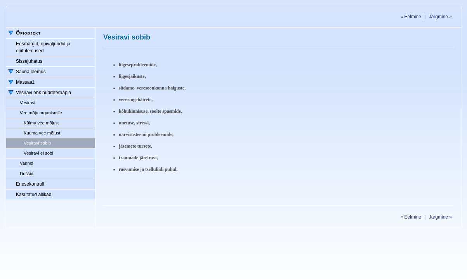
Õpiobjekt (28, 33)
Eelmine (410, 16)
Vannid (26, 163)
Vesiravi (27, 102)
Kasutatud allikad (33, 194)
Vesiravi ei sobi (38, 153)
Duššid (26, 173)
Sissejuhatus (29, 61)
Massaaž (25, 82)
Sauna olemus (31, 71)
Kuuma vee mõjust (42, 133)
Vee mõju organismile (41, 112)
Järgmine (440, 16)
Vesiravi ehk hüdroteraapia (43, 92)
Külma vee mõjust (41, 123)
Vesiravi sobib (37, 143)
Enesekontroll (30, 184)
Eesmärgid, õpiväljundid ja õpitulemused (43, 47)
